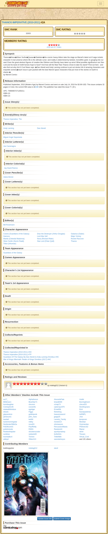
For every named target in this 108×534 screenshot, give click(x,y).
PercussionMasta (60, 427)
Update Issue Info (45, 519)
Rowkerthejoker (9, 432)
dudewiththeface (9, 409)
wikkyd (6, 439)
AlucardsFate (59, 399)
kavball (6, 419)
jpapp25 (57, 417)
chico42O (83, 404)
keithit (31, 419)
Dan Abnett (41, 128)
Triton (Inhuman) (9, 244)
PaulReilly (32, 427)
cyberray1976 (59, 407)
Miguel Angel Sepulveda (12, 137)
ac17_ (5, 399)
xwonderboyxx (59, 439)
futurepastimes (85, 412)
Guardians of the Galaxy (12, 253)
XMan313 (32, 439)
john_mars (33, 417)
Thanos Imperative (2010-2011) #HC (17, 352)
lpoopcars (83, 419)
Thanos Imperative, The (12, 119)
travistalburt (7, 437)
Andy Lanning (8, 128)
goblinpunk (33, 414)
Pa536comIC (8, 427)
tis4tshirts (57, 434)
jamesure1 (7, 417)
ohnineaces (58, 424)
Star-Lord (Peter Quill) (45, 241)
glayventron (7, 414)
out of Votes (54, 47)
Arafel (81, 399)
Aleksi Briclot (8, 177)
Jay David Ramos (11, 168)
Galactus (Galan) (77, 234)
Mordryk (82, 422)
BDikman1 (7, 402)
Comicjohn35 (8, 407)
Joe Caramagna (9, 146)
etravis (5, 412)
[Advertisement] (54, 13)
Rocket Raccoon (77, 239)
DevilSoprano (84, 407)
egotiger (32, 409)
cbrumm (32, 404)
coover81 (32, 407)
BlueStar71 (33, 402)
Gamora (6, 236)
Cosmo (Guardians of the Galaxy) (16, 234)
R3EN (31, 429)
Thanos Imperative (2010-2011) (21, 22)
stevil (81, 432)
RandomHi (58, 429)
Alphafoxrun (33, 399)
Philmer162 (83, 427)
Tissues (82, 434)
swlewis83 (33, 434)
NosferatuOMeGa (10, 424)
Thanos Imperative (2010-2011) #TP (17, 354)
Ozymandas (84, 424)
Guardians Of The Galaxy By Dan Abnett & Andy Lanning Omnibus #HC (31, 357)
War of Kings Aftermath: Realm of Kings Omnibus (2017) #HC (27, 359)
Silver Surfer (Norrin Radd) (13, 241)
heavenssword (59, 414)
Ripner (81, 429)
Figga (31, 412)
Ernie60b (57, 409)
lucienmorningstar (10, 422)
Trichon (31, 437)
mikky (31, 422)
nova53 (31, 424)
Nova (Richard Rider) (45, 239)
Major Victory (76, 236)
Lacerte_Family (60, 419)
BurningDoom (84, 402)
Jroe (81, 417)
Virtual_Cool (84, 437)
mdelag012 (33, 448)
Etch (81, 409)
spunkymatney (59, 432)
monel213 (58, 422)
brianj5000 (58, 402)
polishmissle (8, 429)
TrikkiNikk (58, 437)
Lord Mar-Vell (42, 236)
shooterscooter (34, 432)
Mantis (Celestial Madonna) (14, 239)
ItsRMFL (82, 414)
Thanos (74, 241)
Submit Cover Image (62, 519)
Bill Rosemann (9, 225)
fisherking (57, 412)
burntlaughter (8, 404)
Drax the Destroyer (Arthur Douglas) (51, 234)
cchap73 (57, 404)
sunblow (6, 434)
